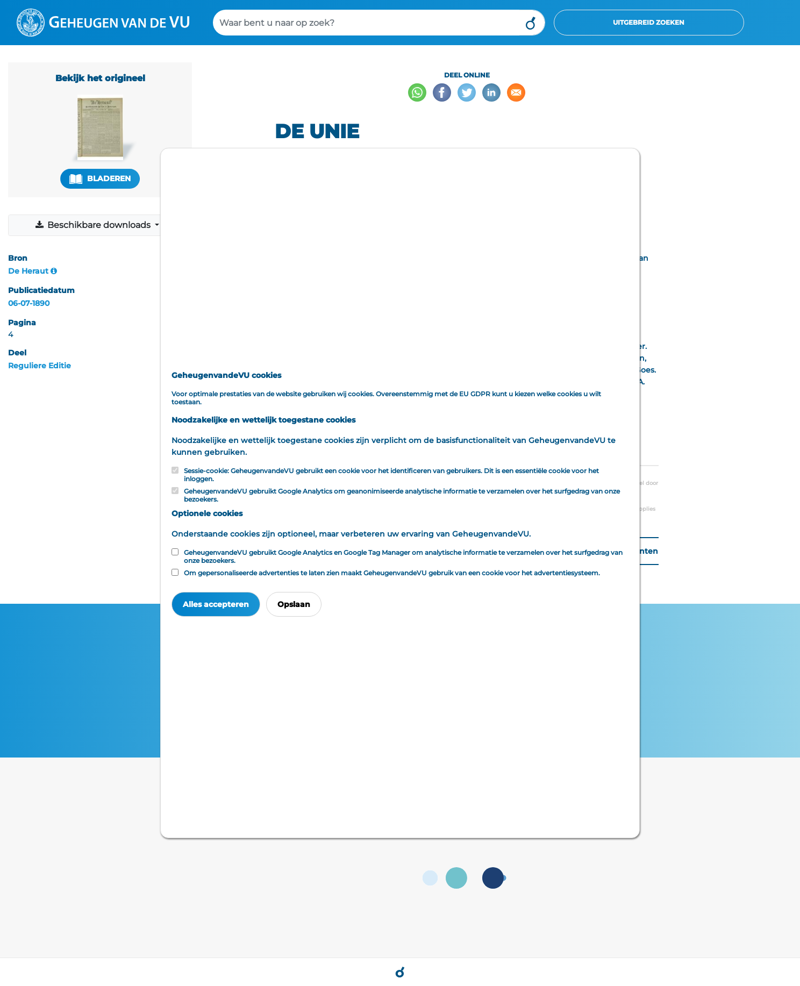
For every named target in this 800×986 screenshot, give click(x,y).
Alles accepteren (216, 604)
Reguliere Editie (39, 365)
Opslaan (293, 604)
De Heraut (28, 271)
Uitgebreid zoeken (648, 22)
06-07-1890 (28, 303)
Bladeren (100, 179)
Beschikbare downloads (93, 225)
